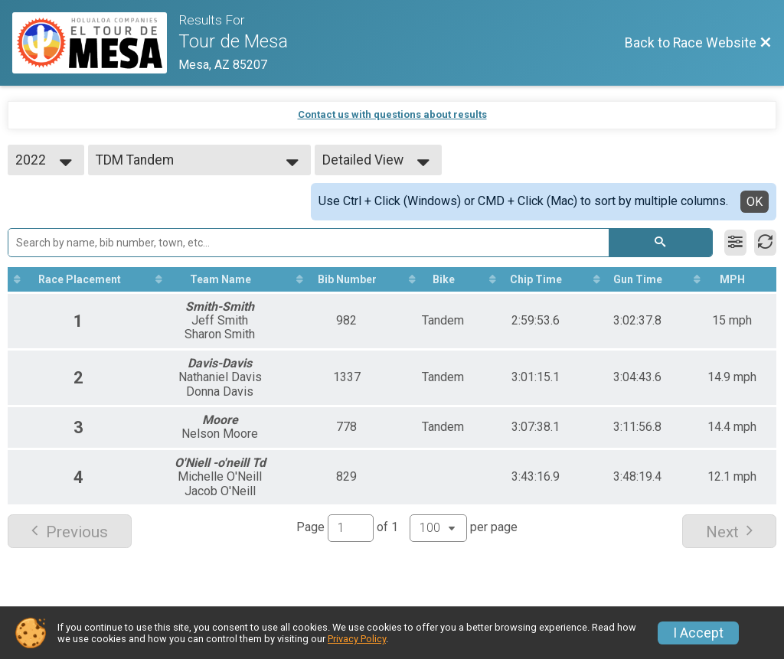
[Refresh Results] (765, 243)
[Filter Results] (735, 243)
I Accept (698, 633)
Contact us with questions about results (392, 114)
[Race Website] (95, 42)
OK (754, 201)
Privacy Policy (357, 638)
